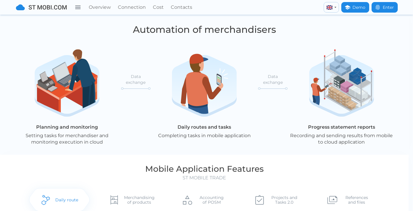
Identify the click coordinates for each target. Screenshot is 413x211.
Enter (384, 7)
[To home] (41, 7)
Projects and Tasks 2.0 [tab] (285, 200)
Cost (158, 7)
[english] (331, 7)
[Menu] (78, 7)
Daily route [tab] (66, 200)
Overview (100, 7)
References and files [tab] (357, 200)
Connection (132, 7)
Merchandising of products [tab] (139, 200)
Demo (355, 7)
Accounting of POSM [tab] (212, 200)
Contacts (181, 7)
